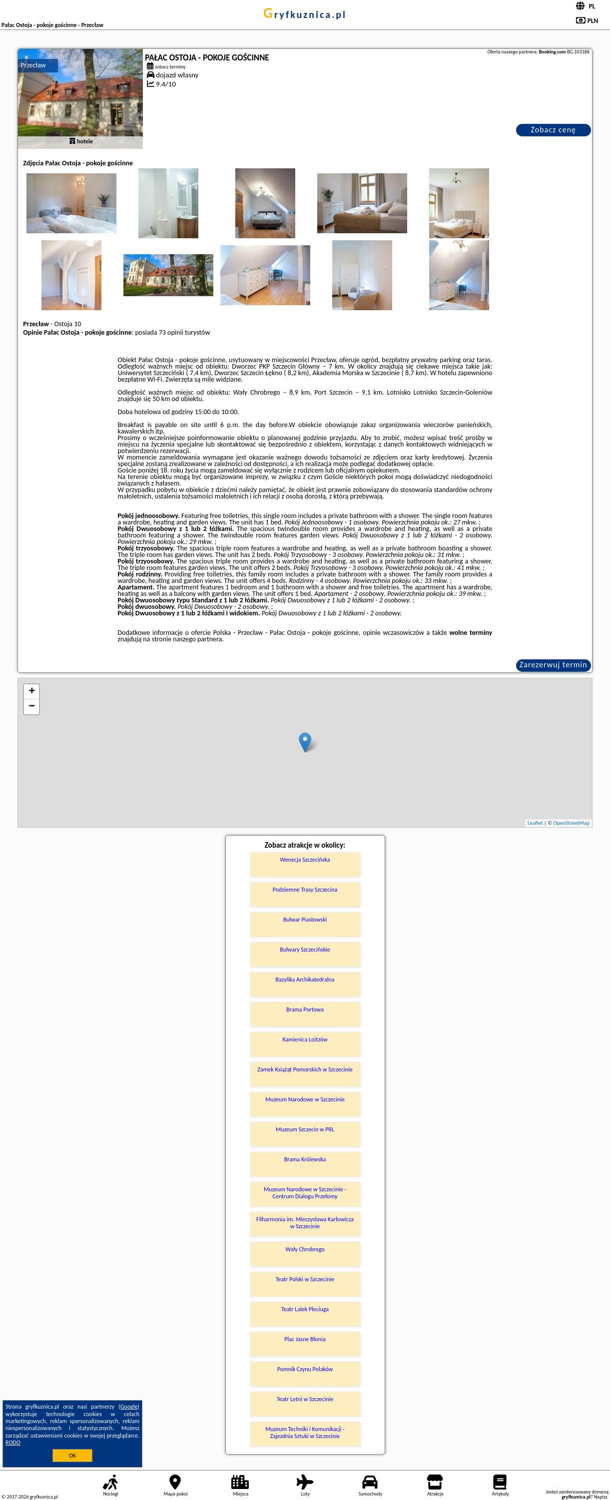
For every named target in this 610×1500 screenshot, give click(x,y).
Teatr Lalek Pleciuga (305, 1309)
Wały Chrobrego (304, 1249)
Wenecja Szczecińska (305, 859)
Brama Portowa (305, 1009)
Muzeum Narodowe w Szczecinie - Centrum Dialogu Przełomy (305, 1193)
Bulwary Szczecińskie (305, 949)
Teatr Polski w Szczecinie (305, 1279)
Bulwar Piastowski (305, 919)
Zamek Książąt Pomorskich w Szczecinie (304, 1069)
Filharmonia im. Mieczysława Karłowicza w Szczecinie (305, 1223)
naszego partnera (197, 639)
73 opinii (171, 332)
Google (129, 1406)
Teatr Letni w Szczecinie (305, 1399)
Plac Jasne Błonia (304, 1339)
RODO (12, 1442)
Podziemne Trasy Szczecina (305, 889)
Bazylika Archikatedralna (304, 979)
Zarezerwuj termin (554, 664)
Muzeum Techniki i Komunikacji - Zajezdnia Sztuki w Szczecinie (305, 1433)
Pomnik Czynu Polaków (305, 1369)
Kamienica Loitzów (304, 1039)
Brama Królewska (305, 1159)
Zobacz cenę (553, 129)
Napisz (601, 1497)
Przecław (32, 65)
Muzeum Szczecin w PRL (305, 1129)
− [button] (31, 706)
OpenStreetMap (572, 823)
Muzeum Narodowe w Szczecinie (305, 1099)
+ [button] (31, 691)
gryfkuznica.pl (305, 14)
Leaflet (535, 823)
